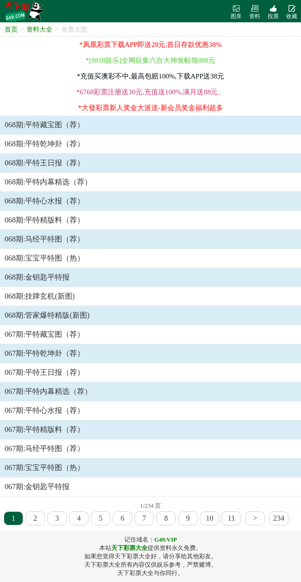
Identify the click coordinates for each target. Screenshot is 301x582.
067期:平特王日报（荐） (44, 372)
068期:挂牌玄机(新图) (40, 296)
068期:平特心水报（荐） (44, 201)
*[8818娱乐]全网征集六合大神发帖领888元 (151, 60)
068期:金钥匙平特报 (37, 277)
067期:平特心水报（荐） (44, 410)
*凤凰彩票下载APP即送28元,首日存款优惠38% (150, 44)
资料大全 (39, 29)
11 (231, 518)
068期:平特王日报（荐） (44, 163)
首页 (11, 29)
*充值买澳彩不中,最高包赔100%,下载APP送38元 (150, 76)
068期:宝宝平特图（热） (44, 258)
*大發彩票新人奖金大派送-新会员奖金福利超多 (150, 107)
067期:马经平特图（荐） (44, 448)
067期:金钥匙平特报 (37, 486)
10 (209, 518)
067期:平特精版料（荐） (44, 429)
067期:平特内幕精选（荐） (48, 391)
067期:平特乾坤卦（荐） (44, 353)
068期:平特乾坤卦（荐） (44, 144)
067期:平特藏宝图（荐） (44, 334)
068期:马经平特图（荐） (44, 239)
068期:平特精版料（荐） (44, 220)
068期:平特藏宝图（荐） (44, 125)
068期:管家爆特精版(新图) (47, 315)
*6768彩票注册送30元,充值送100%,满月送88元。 (151, 92)
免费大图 (74, 29)
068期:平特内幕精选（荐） (48, 182)
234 (278, 518)
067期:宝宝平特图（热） (44, 467)
